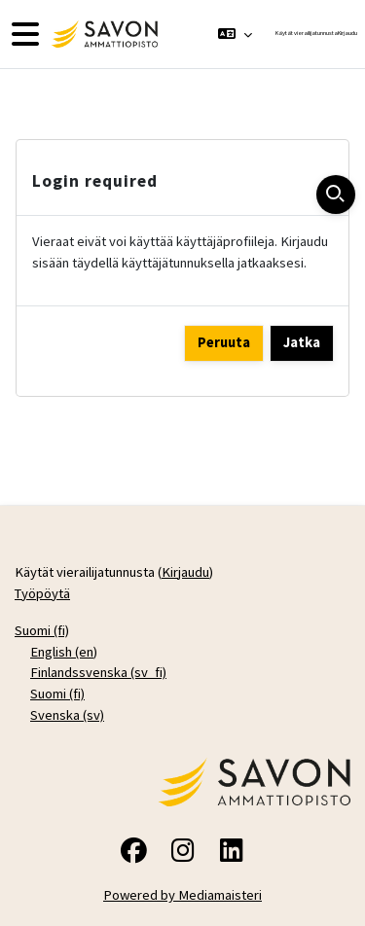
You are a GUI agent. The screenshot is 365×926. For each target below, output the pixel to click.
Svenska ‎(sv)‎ (67, 715)
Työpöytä (42, 593)
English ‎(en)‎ (63, 651)
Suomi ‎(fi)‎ (42, 630)
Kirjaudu (347, 33)
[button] (235, 34)
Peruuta (224, 342)
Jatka (301, 342)
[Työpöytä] (102, 34)
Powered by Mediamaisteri (182, 895)
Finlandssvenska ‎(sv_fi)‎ (98, 672)
